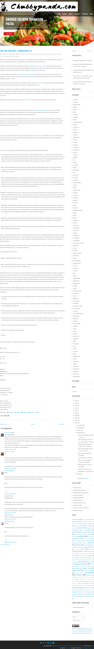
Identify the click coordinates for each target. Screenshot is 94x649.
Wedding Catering (77, 510)
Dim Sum (75, 165)
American (75, 99)
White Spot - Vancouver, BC (85, 469)
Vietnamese (7, 56)
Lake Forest (76, 230)
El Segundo (76, 170)
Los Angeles (76, 240)
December (80, 425)
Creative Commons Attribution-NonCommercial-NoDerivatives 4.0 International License (82, 631)
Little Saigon (37, 54)
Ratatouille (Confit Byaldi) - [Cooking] (82, 60)
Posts (75, 617)
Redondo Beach (77, 291)
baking (75, 109)
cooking (75, 145)
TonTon (75, 349)
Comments (76, 620)
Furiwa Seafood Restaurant (41, 110)
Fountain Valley (77, 182)
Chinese (75, 135)
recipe (74, 288)
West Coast (76, 374)
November (80, 427)
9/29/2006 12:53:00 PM (10, 494)
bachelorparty (76, 104)
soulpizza (75, 326)
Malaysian (75, 245)
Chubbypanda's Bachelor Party (81, 492)
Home (59, 14)
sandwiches (76, 316)
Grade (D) (75, 203)
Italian (74, 218)
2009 (76, 415)
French (75, 185)
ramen (75, 276)
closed (75, 140)
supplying (75, 338)
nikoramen (76, 255)
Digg (37, 412)
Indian (74, 213)
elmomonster (8, 451)
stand (74, 328)
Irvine (74, 215)
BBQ (74, 112)
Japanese (75, 220)
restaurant (58, 54)
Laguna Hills (76, 228)
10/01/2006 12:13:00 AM (10, 519)
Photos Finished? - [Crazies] (85, 439)
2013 (76, 408)
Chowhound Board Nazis (79, 490)
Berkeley (75, 114)
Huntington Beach (77, 210)
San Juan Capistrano (78, 313)
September (80, 432)
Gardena (75, 192)
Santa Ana (75, 318)
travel (74, 354)
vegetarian (76, 366)
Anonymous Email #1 (78, 607)
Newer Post (3, 424)
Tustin (74, 359)
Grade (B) (31, 54)
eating (19, 54)
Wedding (75, 371)
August (79, 474)
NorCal (75, 258)
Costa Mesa (76, 150)
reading (75, 286)
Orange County (44, 54)
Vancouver (76, 361)
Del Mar (75, 157)
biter (42, 83)
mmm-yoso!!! (42, 66)
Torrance (75, 351)
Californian (76, 127)
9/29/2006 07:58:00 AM (10, 468)
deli (74, 160)
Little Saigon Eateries (78, 497)
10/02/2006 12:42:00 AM (10, 542)
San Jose (75, 311)
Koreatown (76, 225)
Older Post (61, 424)
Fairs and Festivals (78, 495)
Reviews (64, 14)
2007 (76, 420)
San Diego (75, 303)
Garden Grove (25, 54)
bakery (75, 107)
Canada (75, 129)
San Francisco (76, 308)
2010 (76, 413)
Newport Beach (77, 253)
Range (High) (76, 278)
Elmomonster (31, 74)
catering (75, 132)
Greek (74, 205)
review (2, 56)
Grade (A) (75, 195)
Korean (75, 223)
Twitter (17, 412)
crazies (75, 152)
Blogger (86, 478)
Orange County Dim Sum (79, 502)
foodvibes (75, 180)
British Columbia (77, 122)
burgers (75, 124)
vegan (74, 364)
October (79, 430)
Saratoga (75, 321)
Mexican (75, 250)
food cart (75, 177)
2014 (76, 405)
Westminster (76, 376)
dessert (75, 162)
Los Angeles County (78, 243)
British (75, 119)
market (75, 248)
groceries (75, 208)
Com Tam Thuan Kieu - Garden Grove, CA (16, 51)
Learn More (9, 35)
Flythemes (68, 648)
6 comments (16, 56)
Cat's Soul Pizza (77, 487)
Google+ (24, 412)
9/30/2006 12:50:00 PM (10, 513)
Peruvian (75, 268)
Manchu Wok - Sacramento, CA (86, 471)
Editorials (85, 14)
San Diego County (77, 306)
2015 (76, 403)
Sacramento (76, 301)
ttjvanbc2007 (76, 356)
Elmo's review (27, 99)
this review (24, 74)
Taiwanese (76, 343)
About (91, 14)
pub (74, 273)
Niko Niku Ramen (77, 500)
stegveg (75, 333)
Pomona (75, 270)
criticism (75, 155)
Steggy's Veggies (77, 505)
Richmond (75, 298)
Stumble (31, 412)
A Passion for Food (33, 66)
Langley (75, 233)
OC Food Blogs (77, 260)
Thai (74, 346)
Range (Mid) (76, 283)
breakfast (75, 117)
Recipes (71, 14)
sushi (74, 341)
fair (74, 172)
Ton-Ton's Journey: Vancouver (81, 508)
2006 (76, 422)
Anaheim (75, 102)
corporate (75, 147)
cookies (75, 142)
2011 (76, 410)
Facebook (10, 412)
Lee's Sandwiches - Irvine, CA (85, 457)
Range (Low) (52, 54)
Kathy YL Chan (8, 432)
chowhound (76, 137)
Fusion (75, 187)
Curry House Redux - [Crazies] (85, 442)
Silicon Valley (76, 323)
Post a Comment (5, 544)
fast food (75, 175)
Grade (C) (75, 200)
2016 (76, 400)
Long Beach (76, 238)
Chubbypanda (7, 470)
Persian (75, 265)
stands (74, 331)
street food (76, 336)
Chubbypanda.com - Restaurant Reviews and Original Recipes (67, 645)
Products (77, 14)
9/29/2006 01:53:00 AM (10, 449)
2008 (76, 418)
